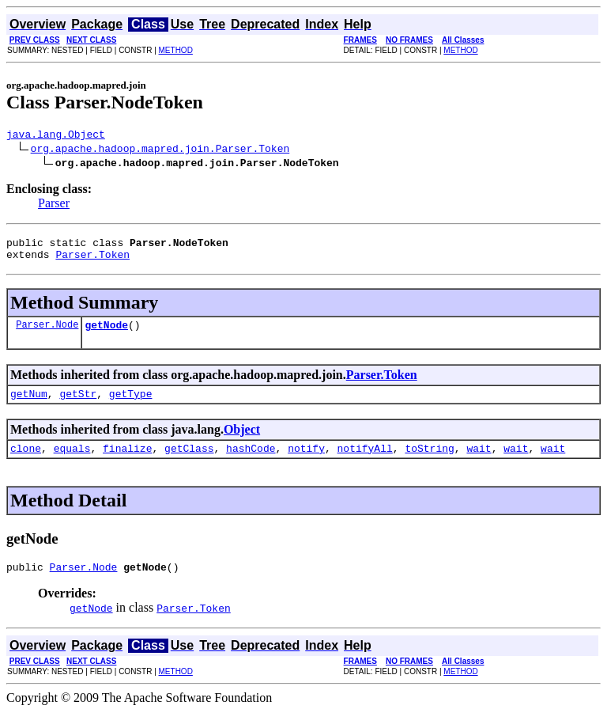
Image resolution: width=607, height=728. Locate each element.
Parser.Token (92, 261)
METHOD (176, 50)
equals (72, 462)
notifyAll (365, 462)
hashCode (250, 462)
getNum (28, 405)
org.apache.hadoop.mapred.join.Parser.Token (160, 150)
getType (131, 405)
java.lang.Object (55, 136)
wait (478, 462)
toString (429, 462)
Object (242, 441)
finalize (127, 462)
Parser (54, 205)
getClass (188, 462)
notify (306, 462)
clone (25, 462)
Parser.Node (47, 333)
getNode (106, 334)
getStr (77, 405)
